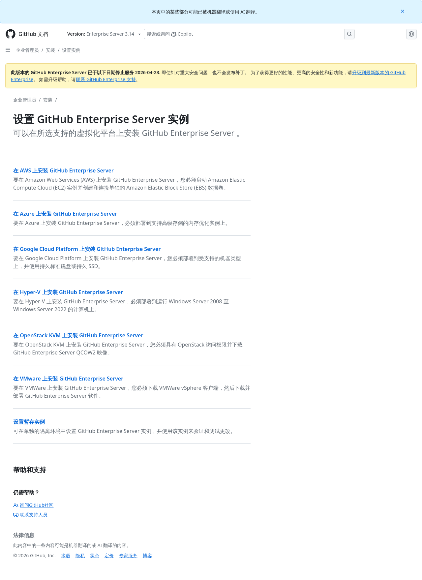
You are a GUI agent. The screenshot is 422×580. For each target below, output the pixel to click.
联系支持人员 (30, 514)
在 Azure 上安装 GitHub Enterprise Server (65, 213)
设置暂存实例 (29, 421)
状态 (94, 555)
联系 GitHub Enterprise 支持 (106, 79)
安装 (50, 50)
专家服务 (128, 555)
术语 (65, 555)
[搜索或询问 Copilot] (249, 34)
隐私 (80, 555)
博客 (147, 555)
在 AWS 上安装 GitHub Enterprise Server (63, 170)
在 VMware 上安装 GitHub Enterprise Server (68, 378)
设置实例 (71, 50)
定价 (109, 555)
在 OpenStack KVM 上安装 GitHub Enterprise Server (78, 335)
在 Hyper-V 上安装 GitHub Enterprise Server (68, 292)
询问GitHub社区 (33, 505)
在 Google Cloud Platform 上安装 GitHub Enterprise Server (87, 249)
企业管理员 (27, 50)
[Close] (403, 11)
